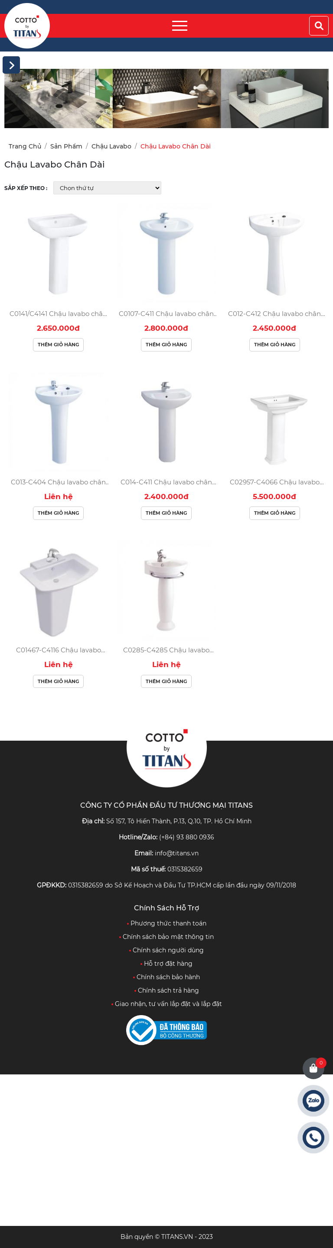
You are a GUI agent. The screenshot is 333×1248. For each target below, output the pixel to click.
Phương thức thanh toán (166, 923)
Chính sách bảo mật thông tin (166, 937)
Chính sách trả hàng (166, 990)
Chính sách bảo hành (166, 977)
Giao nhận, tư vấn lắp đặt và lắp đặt (166, 1004)
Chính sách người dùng (166, 950)
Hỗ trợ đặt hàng (166, 963)
